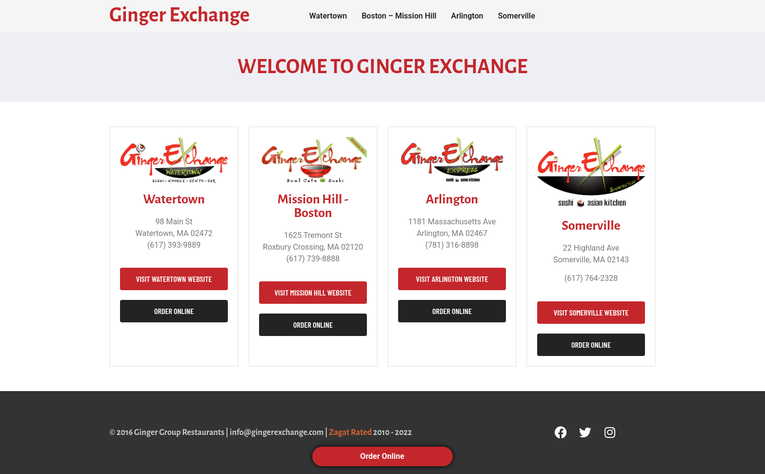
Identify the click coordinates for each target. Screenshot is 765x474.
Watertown (328, 15)
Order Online (382, 456)
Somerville (516, 15)
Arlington (467, 15)
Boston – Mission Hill (399, 15)
